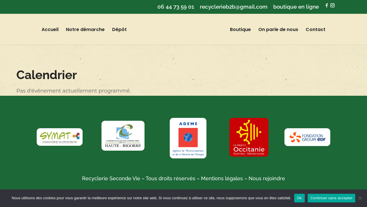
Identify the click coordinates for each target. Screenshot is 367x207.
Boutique (235, 30)
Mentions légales (222, 178)
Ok (299, 198)
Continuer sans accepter (332, 198)
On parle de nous (273, 30)
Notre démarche (90, 30)
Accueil (54, 30)
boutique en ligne (296, 7)
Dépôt (124, 30)
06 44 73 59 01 (175, 7)
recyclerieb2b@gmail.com (234, 7)
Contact (311, 30)
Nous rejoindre (266, 178)
